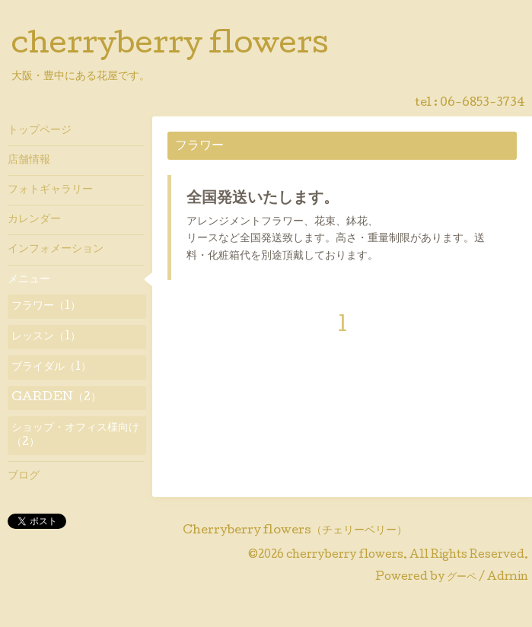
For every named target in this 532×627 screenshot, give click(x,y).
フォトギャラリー (50, 190)
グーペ (461, 577)
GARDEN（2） (56, 398)
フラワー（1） (46, 307)
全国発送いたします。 (262, 199)
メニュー (29, 280)
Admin (507, 577)
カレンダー (34, 220)
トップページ (40, 131)
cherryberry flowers (170, 46)
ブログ (24, 476)
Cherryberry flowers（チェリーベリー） (295, 531)
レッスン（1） (46, 337)
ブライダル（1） (51, 367)
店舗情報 (29, 160)
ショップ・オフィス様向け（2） (75, 435)
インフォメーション (56, 249)
